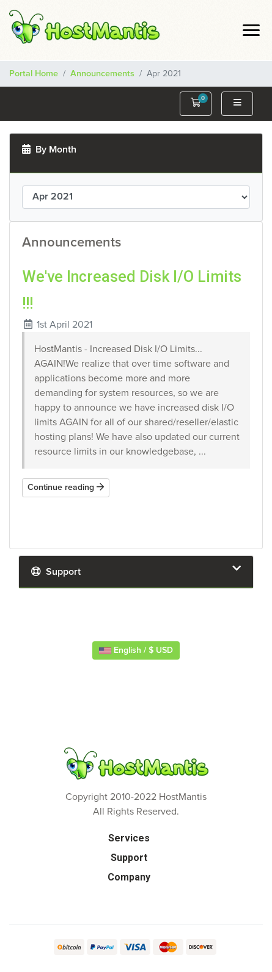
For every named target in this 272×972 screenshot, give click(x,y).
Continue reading (66, 487)
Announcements (102, 74)
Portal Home (33, 74)
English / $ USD (136, 650)
